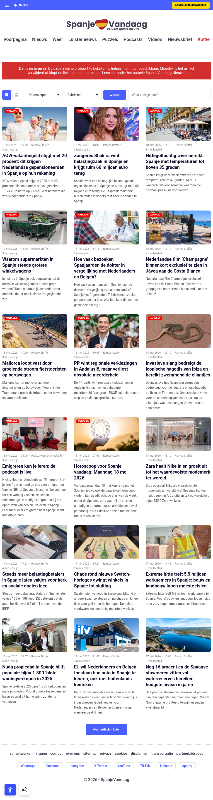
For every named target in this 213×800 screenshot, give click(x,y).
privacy (105, 753)
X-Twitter (100, 766)
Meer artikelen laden (107, 729)
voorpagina (15, 39)
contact (56, 753)
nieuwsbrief (180, 39)
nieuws (39, 39)
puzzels (110, 39)
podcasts (133, 39)
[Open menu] (7, 5)
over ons (73, 753)
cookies (121, 753)
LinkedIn (166, 766)
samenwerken (21, 753)
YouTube (124, 766)
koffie (204, 39)
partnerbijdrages (189, 753)
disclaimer (139, 753)
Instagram (77, 766)
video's (155, 39)
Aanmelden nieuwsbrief (190, 5)
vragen (41, 753)
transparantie (162, 753)
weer (58, 39)
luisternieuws (82, 39)
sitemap (90, 753)
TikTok (145, 766)
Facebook (52, 766)
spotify (187, 766)
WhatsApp (28, 766)
